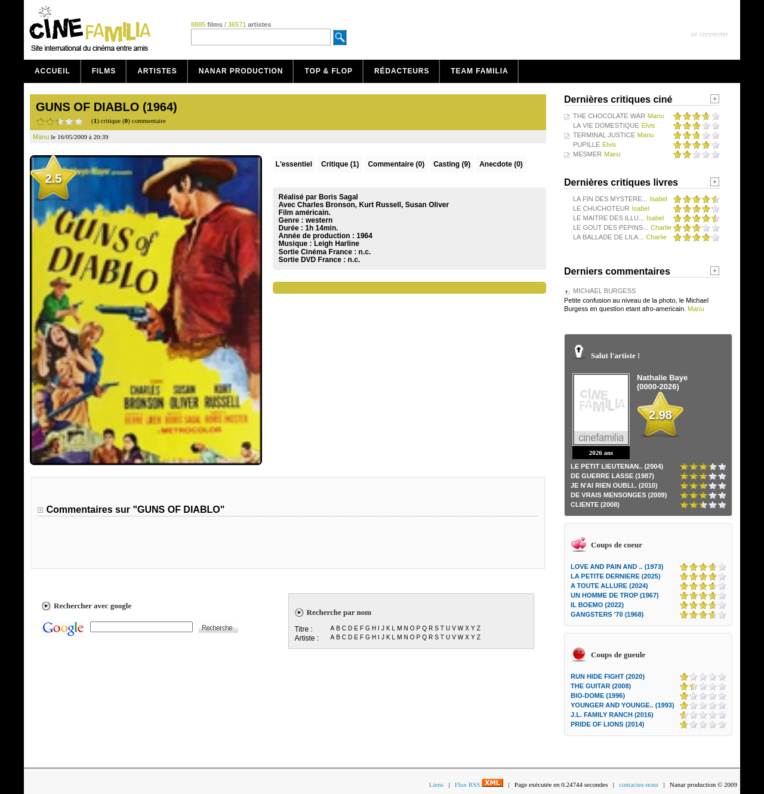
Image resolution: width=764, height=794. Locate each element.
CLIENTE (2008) (595, 504)
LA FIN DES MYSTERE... (610, 198)
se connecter (709, 34)
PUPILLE (586, 144)
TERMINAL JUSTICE (604, 135)
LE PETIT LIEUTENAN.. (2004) (617, 466)
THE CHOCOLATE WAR (609, 115)
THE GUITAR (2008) (601, 686)
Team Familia (479, 71)
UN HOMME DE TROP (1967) (615, 595)
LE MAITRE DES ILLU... (608, 217)
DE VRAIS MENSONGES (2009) (619, 494)
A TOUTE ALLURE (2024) (609, 585)
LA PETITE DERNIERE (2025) (616, 576)
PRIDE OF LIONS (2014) (607, 724)
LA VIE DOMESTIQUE (606, 125)
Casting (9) (451, 164)
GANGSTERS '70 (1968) (607, 614)
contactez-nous (638, 784)
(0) (396, 164)
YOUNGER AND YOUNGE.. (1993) (622, 705)
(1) (340, 164)
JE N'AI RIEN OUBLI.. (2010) (614, 485)
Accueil (52, 71)
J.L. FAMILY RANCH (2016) (612, 714)
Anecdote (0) (501, 164)
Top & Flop (328, 71)
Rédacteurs (401, 71)
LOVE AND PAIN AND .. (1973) (617, 566)
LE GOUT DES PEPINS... (610, 227)
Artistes (157, 71)
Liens (436, 784)
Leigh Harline (336, 243)
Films (104, 71)
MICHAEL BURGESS (604, 290)
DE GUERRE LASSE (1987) (612, 475)
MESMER (587, 154)
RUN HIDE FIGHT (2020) (608, 676)
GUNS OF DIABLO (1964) (106, 106)
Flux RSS (479, 784)
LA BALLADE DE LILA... (608, 237)
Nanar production (241, 71)
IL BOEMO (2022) (597, 604)
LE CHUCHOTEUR (601, 208)
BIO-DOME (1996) (598, 695)
